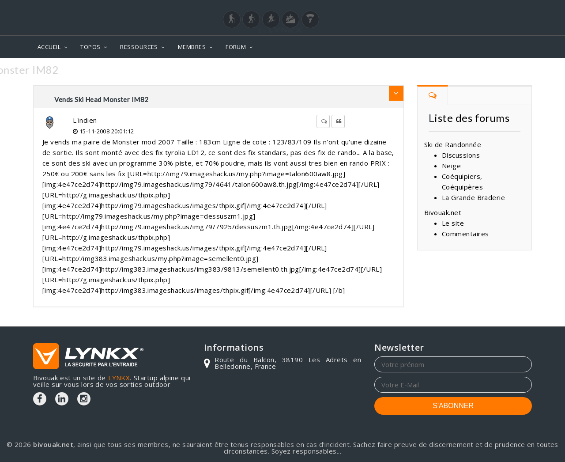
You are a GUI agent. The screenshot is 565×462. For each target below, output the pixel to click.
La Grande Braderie (473, 197)
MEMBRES (192, 47)
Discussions (461, 155)
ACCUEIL (49, 47)
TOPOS (90, 47)
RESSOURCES (139, 47)
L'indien (85, 120)
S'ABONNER (453, 405)
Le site (453, 223)
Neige (451, 165)
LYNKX (119, 377)
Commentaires (465, 233)
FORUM (236, 47)
